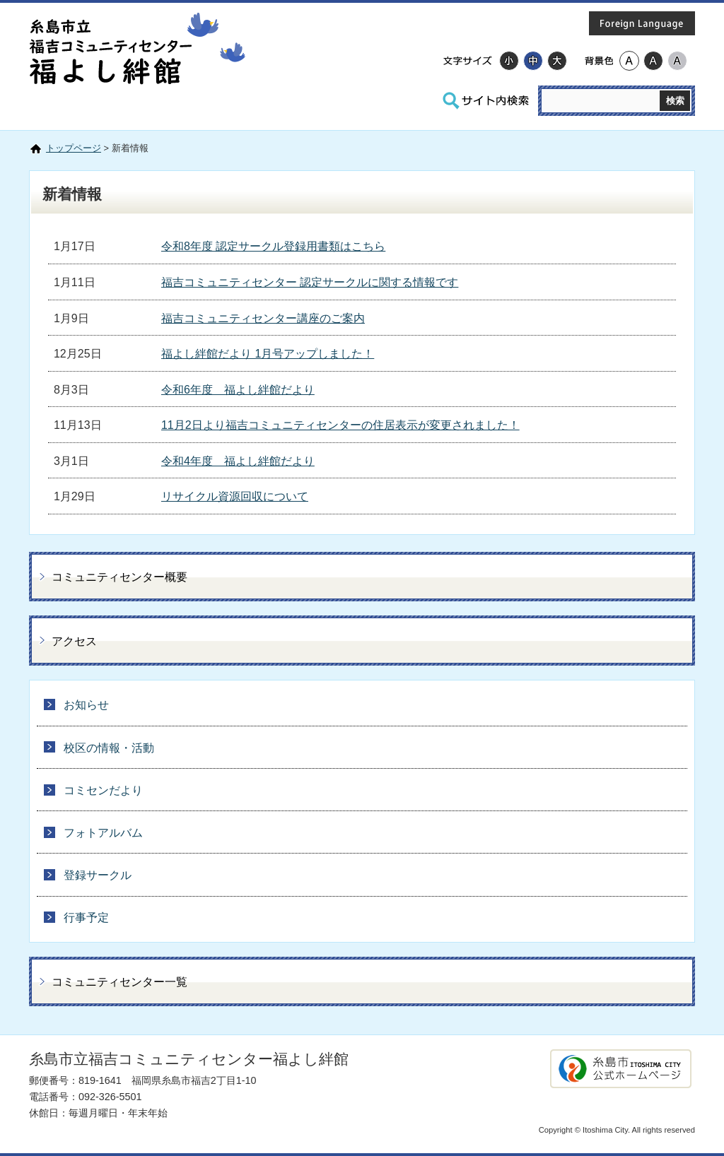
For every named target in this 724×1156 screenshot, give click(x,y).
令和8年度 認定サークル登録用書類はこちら (273, 246)
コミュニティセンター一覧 (119, 982)
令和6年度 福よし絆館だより (238, 390)
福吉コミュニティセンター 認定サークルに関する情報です (309, 282)
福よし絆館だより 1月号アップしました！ (267, 354)
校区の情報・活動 (109, 748)
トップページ (73, 148)
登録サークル (98, 875)
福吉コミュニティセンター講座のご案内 (263, 318)
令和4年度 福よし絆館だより (238, 461)
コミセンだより (103, 790)
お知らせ (86, 705)
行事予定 (86, 918)
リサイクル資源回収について (234, 496)
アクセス (74, 641)
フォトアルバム (103, 833)
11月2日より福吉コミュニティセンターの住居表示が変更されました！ (340, 425)
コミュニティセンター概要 (119, 577)
